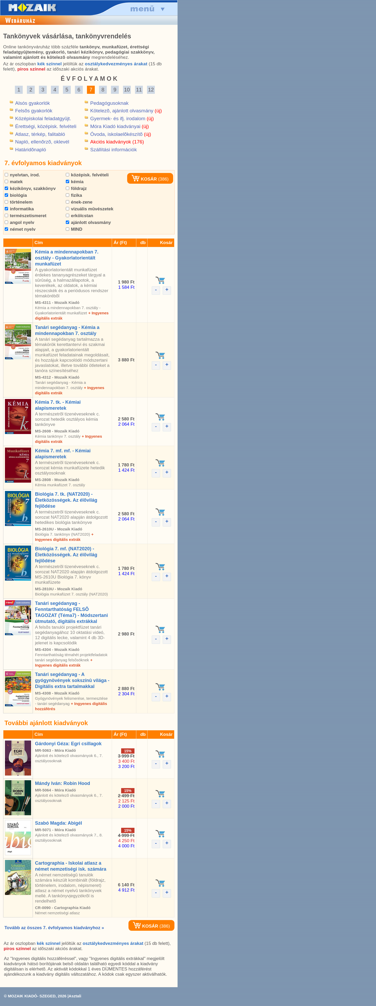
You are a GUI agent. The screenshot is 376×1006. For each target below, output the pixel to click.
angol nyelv (19, 222)
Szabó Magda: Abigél (58, 823)
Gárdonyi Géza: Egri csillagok (68, 743)
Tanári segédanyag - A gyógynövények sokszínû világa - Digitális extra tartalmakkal (72, 680)
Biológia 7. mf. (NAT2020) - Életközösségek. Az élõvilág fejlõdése (66, 554)
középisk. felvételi (87, 174)
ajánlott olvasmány (88, 222)
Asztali (75, 996)
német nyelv (20, 229)
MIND (74, 229)
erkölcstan (79, 215)
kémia (75, 181)
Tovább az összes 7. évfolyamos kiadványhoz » (54, 927)
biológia (16, 195)
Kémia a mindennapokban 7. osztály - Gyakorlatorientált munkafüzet (66, 258)
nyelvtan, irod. (22, 174)
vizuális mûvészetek (89, 208)
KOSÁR (144, 179)
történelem (19, 202)
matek (14, 181)
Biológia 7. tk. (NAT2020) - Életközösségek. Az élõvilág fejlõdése (66, 500)
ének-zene (79, 202)
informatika (19, 208)
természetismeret (25, 215)
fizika (74, 195)
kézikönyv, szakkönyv (30, 188)
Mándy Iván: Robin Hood (62, 783)
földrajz (76, 188)
